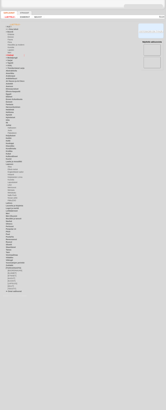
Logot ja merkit (11, 208)
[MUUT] (11, 286)
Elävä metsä (12, 169)
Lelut (9, 185)
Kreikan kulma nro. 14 (61, 168)
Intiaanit (11, 174)
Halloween (11, 128)
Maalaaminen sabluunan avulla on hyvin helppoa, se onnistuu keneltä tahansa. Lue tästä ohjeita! (152, 118)
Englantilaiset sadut (15, 172)
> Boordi (9, 32)
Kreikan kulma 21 (59, 149)
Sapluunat (8, 13)
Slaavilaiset (10, 247)
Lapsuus (9, 164)
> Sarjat (8, 60)
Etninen (10, 37)
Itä (7, 123)
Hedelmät (9, 110)
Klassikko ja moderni (15, 45)
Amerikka (9, 73)
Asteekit (9, 84)
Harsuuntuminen (12, 107)
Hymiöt (8, 115)
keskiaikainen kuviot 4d (62, 282)
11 (98, 45)
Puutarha (9, 237)
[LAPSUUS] (12, 283)
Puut (7, 234)
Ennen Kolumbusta (12, 99)
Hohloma (9, 112)
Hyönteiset (10, 117)
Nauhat (8, 221)
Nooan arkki (12, 198)
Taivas (8, 250)
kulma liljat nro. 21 (60, 301)
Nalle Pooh (11, 195)
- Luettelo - (9, 17)
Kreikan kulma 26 (59, 91)
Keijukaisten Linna (14, 177)
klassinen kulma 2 (59, 72)
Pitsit (8, 232)
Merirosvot (12, 187)
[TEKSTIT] (11, 289)
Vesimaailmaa (11, 255)
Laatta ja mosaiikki (12, 161)
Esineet (8, 102)
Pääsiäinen (11, 133)
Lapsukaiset (12, 182)
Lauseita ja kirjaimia (13, 206)
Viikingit (9, 260)
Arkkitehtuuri (10, 78)
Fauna (10, 40)
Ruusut (8, 242)
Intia (7, 120)
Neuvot (34, 17)
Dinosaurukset (11, 89)
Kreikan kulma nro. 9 (61, 225)
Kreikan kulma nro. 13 (61, 206)
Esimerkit (22, 17)
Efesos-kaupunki (12, 91)
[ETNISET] (11, 276)
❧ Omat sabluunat (12, 291)
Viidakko (9, 258)
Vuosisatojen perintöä (14, 263)
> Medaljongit (10, 58)
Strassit (21, 13)
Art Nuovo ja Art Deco (14, 81)
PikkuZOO (11, 200)
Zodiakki (9, 265)
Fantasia (9, 104)
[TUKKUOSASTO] (12, 268)
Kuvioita (11, 47)
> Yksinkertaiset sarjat (14, 68)
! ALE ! (8, 27)
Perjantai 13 (10, 229)
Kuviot (8, 159)
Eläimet (8, 97)
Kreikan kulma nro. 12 (61, 187)
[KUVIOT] (11, 281)
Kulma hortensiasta (60, 53)
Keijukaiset (10, 136)
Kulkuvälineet (10, 156)
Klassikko (9, 146)
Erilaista (11, 34)
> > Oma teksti (11, 29)
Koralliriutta (10, 149)
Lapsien (10, 50)
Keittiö (8, 138)
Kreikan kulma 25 (59, 110)
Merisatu (11, 190)
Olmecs (8, 224)
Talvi (7, 252)
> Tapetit (9, 63)
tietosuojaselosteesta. (105, 408)
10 (94, 45)
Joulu (9, 130)
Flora (9, 42)
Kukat (8, 154)
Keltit (8, 141)
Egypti (8, 94)
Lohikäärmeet (11, 211)
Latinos (8, 203)
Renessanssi (10, 239)
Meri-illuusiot (10, 216)
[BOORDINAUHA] (14, 270)
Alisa (9, 167)
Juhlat (8, 125)
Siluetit (8, 245)
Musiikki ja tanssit (12, 219)
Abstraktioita (10, 71)
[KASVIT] (11, 278)
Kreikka (8, 151)
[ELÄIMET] (12, 273)
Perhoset (9, 226)
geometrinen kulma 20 (61, 320)
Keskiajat (9, 143)
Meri (9, 53)
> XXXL (8, 65)
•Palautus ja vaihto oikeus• (83, 391)
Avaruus (9, 86)
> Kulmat (9, 55)
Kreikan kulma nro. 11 (61, 263)
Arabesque (9, 76)
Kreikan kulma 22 (59, 129)
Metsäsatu (12, 193)
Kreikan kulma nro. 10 (61, 244)
